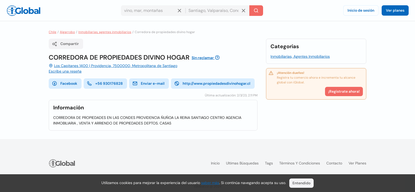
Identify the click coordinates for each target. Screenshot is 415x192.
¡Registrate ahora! (344, 91)
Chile (52, 32)
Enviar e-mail (148, 83)
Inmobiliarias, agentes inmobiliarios (104, 32)
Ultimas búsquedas (242, 163)
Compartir (65, 44)
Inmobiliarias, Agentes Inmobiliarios (300, 56)
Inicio (215, 163)
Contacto (334, 163)
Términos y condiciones (299, 163)
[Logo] (23, 10)
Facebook (64, 83)
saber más (210, 182)
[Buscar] (256, 10)
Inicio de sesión (361, 10)
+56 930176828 (105, 83)
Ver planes (395, 10)
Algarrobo (67, 32)
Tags (269, 163)
